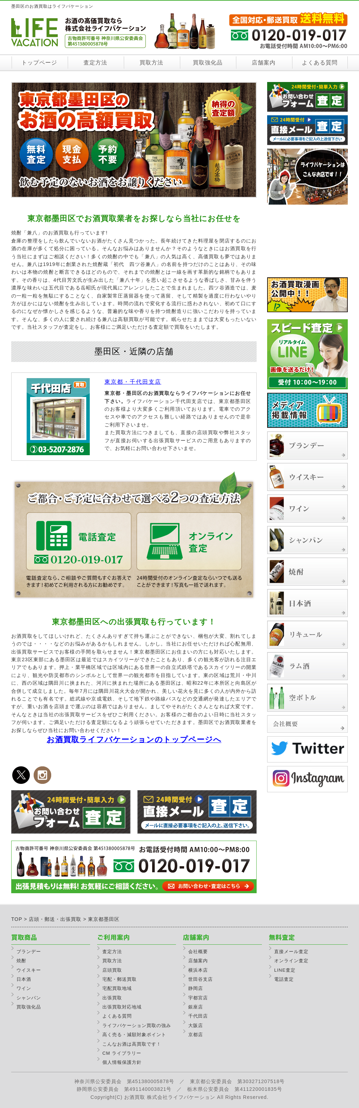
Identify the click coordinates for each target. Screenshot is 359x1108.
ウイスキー (28, 970)
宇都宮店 (198, 997)
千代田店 (198, 1016)
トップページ (39, 63)
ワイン (23, 988)
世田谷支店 (200, 979)
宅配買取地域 (117, 988)
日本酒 (23, 979)
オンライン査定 (291, 960)
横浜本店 (198, 970)
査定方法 (95, 63)
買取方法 (151, 63)
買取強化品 (208, 63)
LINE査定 (285, 970)
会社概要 (198, 951)
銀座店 (195, 1007)
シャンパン (28, 997)
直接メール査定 (291, 951)
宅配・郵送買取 (119, 979)
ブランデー (28, 951)
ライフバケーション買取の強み (136, 1025)
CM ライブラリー (121, 1053)
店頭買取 (112, 970)
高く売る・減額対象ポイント (134, 1034)
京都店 (195, 1034)
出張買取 (112, 997)
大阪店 (195, 1025)
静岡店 (195, 988)
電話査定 (284, 979)
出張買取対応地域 (122, 1007)
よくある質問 (320, 63)
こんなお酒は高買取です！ (131, 1044)
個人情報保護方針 (122, 1062)
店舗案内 (264, 63)
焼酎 (21, 960)
